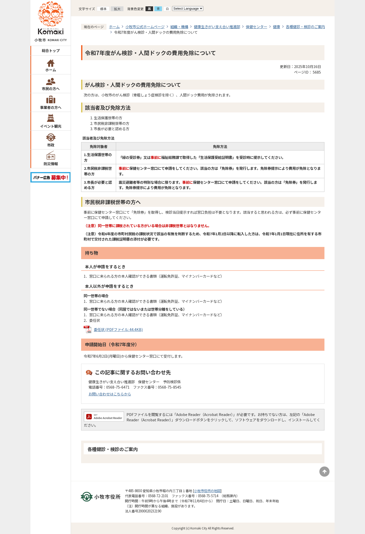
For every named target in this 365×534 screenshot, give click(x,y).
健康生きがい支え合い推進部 (217, 26)
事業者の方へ (50, 107)
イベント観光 (50, 126)
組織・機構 (179, 26)
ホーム (50, 69)
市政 (50, 144)
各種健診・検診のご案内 (305, 26)
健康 (276, 26)
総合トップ (51, 50)
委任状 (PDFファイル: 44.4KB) (118, 329)
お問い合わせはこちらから (109, 393)
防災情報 (51, 163)
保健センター (256, 26)
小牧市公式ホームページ (145, 26)
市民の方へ (51, 88)
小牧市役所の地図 (207, 490)
